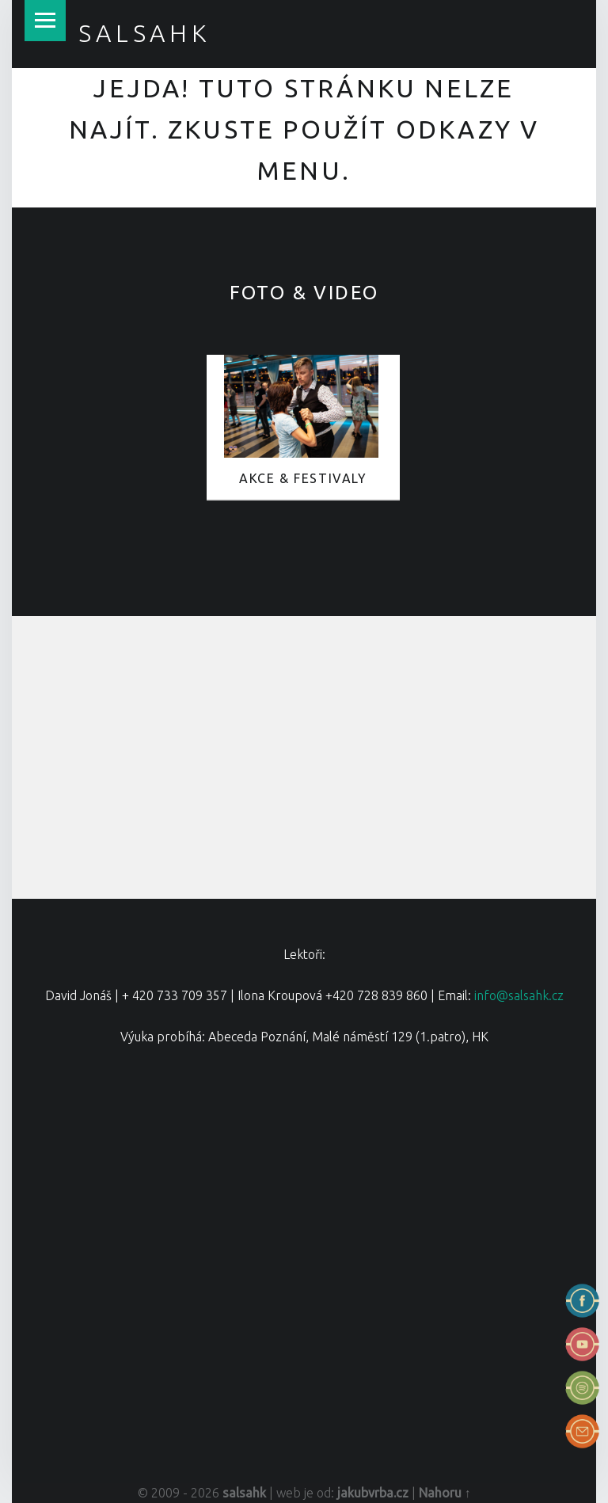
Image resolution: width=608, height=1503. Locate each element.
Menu (45, 20)
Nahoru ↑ (445, 1493)
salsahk (144, 33)
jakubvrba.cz (372, 1493)
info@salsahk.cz (519, 995)
